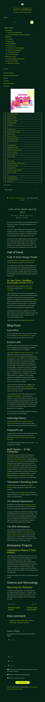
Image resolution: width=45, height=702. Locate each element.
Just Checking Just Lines (13, 138)
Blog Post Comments (8, 83)
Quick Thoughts (11, 156)
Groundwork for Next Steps (14, 131)
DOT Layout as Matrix (13, 120)
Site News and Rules (8, 73)
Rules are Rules (11, 161)
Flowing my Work (12, 129)
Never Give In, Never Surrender (15, 149)
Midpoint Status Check (13, 147)
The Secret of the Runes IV (24, 335)
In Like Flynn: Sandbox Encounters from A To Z (20, 281)
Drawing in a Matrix (12, 122)
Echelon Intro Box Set (13, 357)
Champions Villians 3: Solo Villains (21, 551)
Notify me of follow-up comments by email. (19, 674)
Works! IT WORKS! (12, 172)
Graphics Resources (28, 262)
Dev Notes (6, 86)
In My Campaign (22, 9)
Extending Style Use (12, 176)
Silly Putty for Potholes (19, 587)
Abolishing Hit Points (30, 504)
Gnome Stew (10, 457)
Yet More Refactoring (12, 179)
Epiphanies (10, 125)
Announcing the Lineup (13, 113)
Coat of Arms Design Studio (21, 260)
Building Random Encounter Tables (16, 459)
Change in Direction (12, 118)
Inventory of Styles (12, 136)
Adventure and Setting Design (10, 75)
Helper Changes (11, 134)
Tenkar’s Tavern (19, 461)
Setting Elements (29, 320)
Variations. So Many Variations (14, 170)
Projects (5, 78)
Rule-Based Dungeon (24, 492)
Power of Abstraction (12, 154)
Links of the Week (20, 198)
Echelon (35, 299)
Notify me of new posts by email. (17, 678)
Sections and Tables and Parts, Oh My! (16, 163)
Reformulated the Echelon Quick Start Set (22, 352)
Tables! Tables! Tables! (13, 165)
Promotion (6, 80)
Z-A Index (10, 181)
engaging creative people (14, 396)
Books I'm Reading (12, 116)
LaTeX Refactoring (12, 145)
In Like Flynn (15, 286)
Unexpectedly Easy (12, 167)
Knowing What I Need (13, 140)
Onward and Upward (12, 152)
